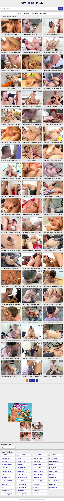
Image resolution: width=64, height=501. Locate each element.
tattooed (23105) (54, 481)
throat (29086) (37, 464)
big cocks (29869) (38, 474)
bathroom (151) (37, 458)
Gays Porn (32, 3)
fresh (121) (36, 484)
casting (4, 447)
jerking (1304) (53, 468)
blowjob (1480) (22, 468)
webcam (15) (52, 477)
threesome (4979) (6, 471)
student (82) (52, 484)
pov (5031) (20, 464)
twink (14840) (5, 458)
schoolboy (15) (6, 477)
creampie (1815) (22, 484)
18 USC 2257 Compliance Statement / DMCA (29, 499)
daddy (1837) (37, 454)
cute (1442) (5, 484)
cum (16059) (36, 490)
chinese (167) (37, 477)
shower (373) (21, 461)
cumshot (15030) (53, 471)
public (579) (52, 454)
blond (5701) (21, 490)
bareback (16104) (22, 477)
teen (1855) (5, 454)
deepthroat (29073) (7, 481)
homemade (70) (37, 481)
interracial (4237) (22, 474)
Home (19, 13)
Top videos (26, 13)
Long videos (34, 13)
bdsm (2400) (21, 481)
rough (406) (21, 471)
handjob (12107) (22, 494)
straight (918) (37, 461)
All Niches (43, 13)
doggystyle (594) (38, 471)
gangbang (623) (53, 461)
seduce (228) (5, 468)
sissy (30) (20, 458)
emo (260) (36, 494)
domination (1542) (22, 487)
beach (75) (52, 464)
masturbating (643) (7, 494)
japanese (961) (21, 454)
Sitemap (43, 499)
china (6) (4, 487)
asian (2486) (5, 461)
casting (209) (52, 474)
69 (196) (4, 474)
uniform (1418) (37, 468)
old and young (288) (7, 464)
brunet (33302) (53, 458)
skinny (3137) (5, 490)
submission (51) (53, 487)
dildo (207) (36, 487)
